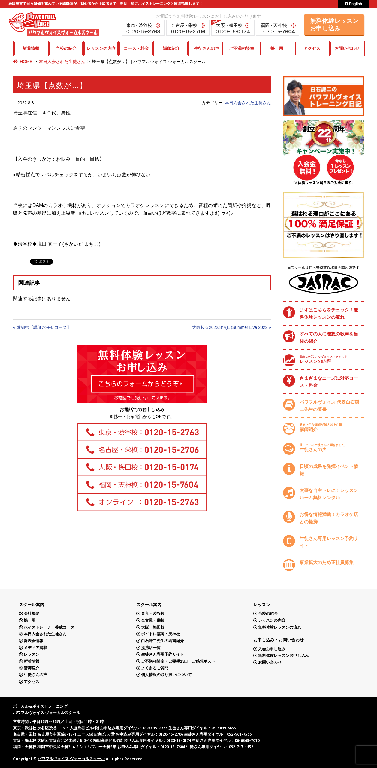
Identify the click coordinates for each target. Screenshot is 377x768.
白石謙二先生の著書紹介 (162, 641)
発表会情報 (33, 641)
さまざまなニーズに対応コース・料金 (329, 381)
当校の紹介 (66, 48)
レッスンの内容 (101, 48)
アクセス (311, 48)
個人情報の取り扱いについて (166, 674)
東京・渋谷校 (152, 613)
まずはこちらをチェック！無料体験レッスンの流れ (329, 313)
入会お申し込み (271, 649)
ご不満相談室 (241, 48)
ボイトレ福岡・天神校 (160, 634)
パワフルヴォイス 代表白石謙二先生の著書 (329, 405)
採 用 (276, 48)
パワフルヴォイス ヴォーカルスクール (71, 759)
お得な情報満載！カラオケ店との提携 (329, 518)
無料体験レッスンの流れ (279, 627)
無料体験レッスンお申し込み (334, 24)
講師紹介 (171, 48)
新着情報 (31, 48)
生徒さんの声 (206, 48)
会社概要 (31, 613)
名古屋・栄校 (152, 620)
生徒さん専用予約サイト (162, 654)
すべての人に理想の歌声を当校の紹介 (329, 337)
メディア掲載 (35, 647)
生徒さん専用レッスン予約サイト (329, 542)
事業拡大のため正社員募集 (327, 562)
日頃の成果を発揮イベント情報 (329, 470)
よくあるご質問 (154, 668)
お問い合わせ (347, 48)
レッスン (31, 654)
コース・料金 (136, 48)
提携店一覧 (151, 647)
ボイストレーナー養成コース (49, 627)
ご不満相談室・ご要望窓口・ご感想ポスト (178, 661)
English (353, 4)
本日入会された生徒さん (62, 61)
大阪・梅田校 (152, 627)
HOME (26, 61)
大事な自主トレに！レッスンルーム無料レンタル (329, 494)
